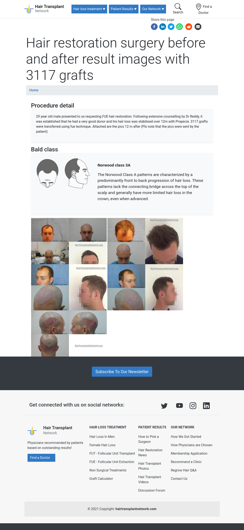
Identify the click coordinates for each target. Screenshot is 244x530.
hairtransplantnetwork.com (135, 509)
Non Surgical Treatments (107, 470)
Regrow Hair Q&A (184, 470)
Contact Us (179, 479)
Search (178, 8)
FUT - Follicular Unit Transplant (112, 453)
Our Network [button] (151, 9)
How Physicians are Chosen (191, 445)
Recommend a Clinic (186, 462)
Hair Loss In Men (102, 437)
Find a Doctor (203, 9)
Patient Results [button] (122, 9)
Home (33, 90)
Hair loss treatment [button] (87, 9)
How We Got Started (186, 437)
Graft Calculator (101, 479)
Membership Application (189, 453)
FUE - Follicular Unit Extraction (111, 462)
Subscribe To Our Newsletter (122, 371)
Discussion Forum (151, 490)
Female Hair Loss (102, 445)
